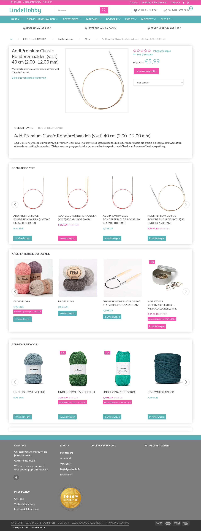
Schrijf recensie (144, 54)
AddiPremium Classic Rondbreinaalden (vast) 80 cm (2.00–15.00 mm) (166, 219)
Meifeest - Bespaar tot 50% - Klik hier (31, 1)
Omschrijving (23, 127)
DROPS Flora (21, 301)
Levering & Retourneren (154, 2)
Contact (134, 2)
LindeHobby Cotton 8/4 (119, 391)
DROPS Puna (66, 301)
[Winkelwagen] (178, 10)
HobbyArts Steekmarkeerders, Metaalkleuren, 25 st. (162, 305)
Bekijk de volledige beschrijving (29, 77)
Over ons (175, 2)
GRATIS (154, 28)
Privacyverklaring (117, 522)
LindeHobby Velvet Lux (29, 391)
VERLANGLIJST (146, 10)
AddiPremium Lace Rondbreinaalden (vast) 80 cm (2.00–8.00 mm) (121, 219)
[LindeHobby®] (25, 9)
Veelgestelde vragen (24, 504)
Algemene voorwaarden (87, 522)
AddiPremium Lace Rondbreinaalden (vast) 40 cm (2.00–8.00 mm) (31, 219)
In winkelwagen (22, 238)
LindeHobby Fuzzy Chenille (76, 391)
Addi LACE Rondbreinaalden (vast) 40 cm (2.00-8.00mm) (77, 217)
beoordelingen (162, 50)
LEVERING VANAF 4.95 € (38, 28)
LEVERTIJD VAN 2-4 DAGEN (102, 28)
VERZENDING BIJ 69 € (170, 28)
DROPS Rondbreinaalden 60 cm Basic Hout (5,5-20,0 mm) (121, 303)
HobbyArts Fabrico (161, 391)
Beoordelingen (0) (50, 127)
